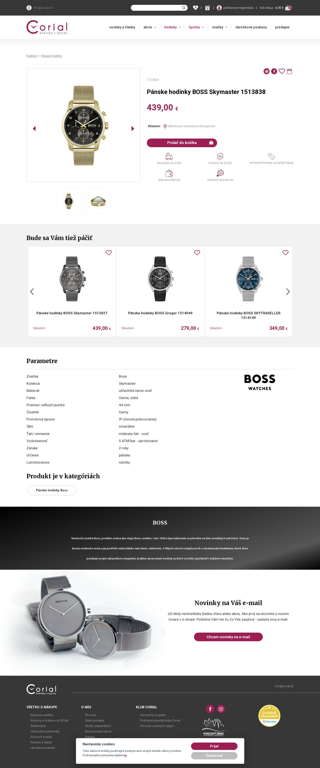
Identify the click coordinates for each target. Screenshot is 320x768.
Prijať (214, 746)
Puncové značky (41, 737)
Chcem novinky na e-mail (228, 637)
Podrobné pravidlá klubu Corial (160, 720)
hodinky (170, 27)
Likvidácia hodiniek (43, 747)
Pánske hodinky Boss (52, 490)
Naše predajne (94, 720)
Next (288, 291)
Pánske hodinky (51, 56)
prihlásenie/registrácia (238, 7)
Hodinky (32, 56)
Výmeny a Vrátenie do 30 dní (49, 720)
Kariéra (90, 737)
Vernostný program (153, 715)
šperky (194, 27)
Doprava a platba (42, 715)
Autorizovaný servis (98, 731)
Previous (32, 291)
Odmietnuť (214, 756)
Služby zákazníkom (98, 726)
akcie (147, 27)
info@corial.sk (43, 7)
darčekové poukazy (251, 27)
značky (217, 27)
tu (125, 755)
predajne (282, 27)
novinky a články (122, 27)
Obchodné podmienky (45, 731)
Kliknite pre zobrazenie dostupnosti (191, 126)
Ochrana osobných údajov (157, 726)
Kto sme (90, 715)
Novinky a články (41, 742)
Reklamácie (38, 726)
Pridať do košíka (190, 142)
